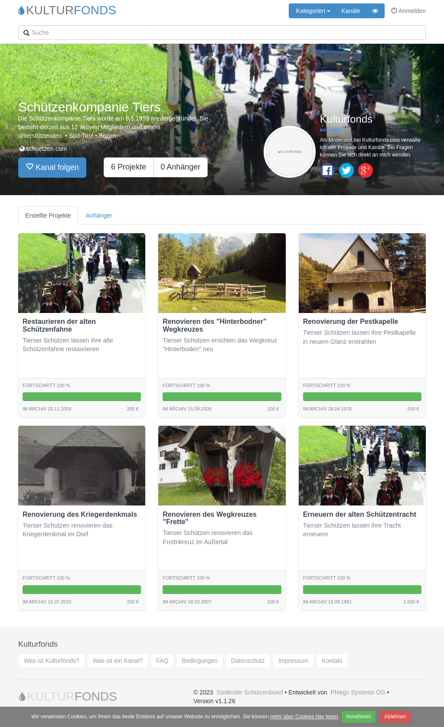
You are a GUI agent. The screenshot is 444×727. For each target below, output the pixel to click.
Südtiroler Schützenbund (249, 692)
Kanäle (350, 10)
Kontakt (332, 660)
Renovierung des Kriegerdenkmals (80, 514)
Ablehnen (395, 717)
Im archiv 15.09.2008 (187, 408)
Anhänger (99, 215)
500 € (413, 408)
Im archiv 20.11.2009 (47, 408)
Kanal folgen (52, 167)
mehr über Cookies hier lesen (304, 717)
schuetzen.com (42, 148)
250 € (133, 601)
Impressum (293, 660)
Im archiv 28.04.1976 (327, 408)
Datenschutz (248, 660)
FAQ (162, 660)
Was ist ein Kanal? (118, 660)
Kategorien (312, 10)
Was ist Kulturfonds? (51, 660)
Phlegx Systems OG (358, 692)
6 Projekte (128, 167)
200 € (133, 408)
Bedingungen (200, 660)
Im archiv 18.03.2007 (187, 601)
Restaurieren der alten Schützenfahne (59, 325)
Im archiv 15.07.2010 (47, 601)
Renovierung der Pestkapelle (350, 321)
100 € (273, 408)
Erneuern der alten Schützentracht (359, 514)
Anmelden (408, 10)
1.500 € (411, 601)
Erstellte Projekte (48, 215)
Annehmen (358, 717)
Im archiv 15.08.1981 (327, 601)
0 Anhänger (180, 167)
